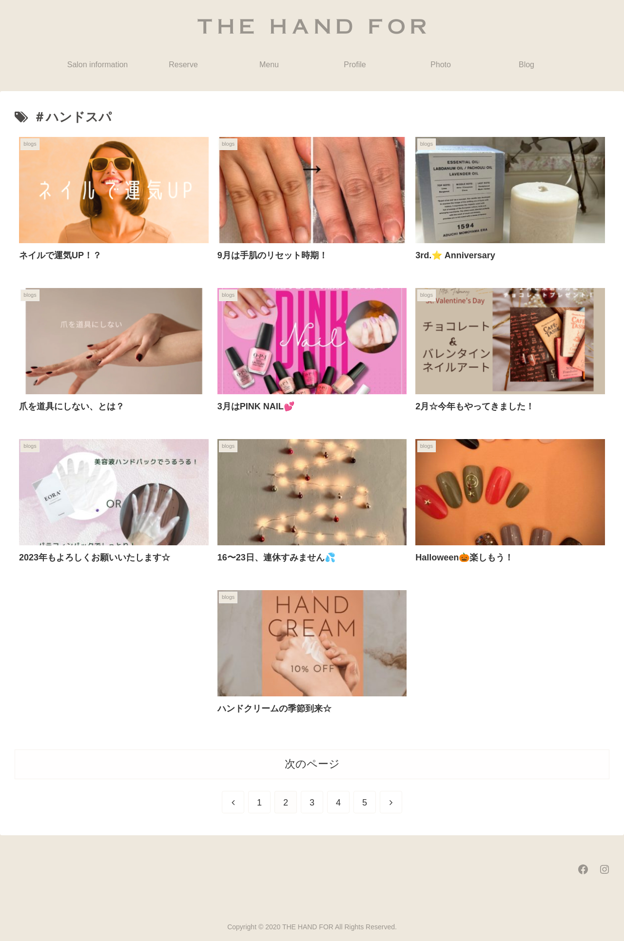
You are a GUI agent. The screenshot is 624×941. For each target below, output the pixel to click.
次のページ (312, 764)
